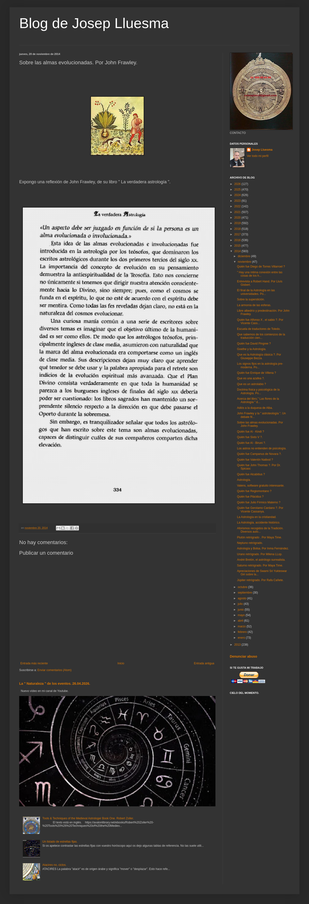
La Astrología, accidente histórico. (258, 522)
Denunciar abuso (243, 656)
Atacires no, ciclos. (54, 865)
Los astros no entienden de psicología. (261, 448)
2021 (238, 212)
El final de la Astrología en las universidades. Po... (256, 292)
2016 (238, 240)
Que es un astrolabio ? (251, 384)
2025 (238, 189)
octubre (243, 587)
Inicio (121, 663)
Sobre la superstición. (251, 299)
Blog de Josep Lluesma (94, 23)
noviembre (245, 261)
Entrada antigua (204, 663)
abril (241, 620)
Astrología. (244, 480)
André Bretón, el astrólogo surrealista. (261, 559)
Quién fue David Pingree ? (254, 343)
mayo (242, 615)
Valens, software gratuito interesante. (260, 485)
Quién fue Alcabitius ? (251, 474)
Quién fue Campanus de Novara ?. (259, 454)
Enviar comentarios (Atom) (54, 670)
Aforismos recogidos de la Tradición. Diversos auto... (260, 530)
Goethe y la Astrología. (251, 349)
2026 (238, 184)
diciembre (244, 256)
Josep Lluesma (262, 149)
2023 (238, 200)
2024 (238, 195)
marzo (242, 626)
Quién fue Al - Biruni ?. (251, 443)
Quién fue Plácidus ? (250, 496)
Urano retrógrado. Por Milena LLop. (259, 554)
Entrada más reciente (34, 663)
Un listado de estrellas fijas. (59, 841)
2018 (238, 229)
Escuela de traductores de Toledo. (258, 329)
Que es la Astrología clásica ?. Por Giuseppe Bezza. (259, 356)
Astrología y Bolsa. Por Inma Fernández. (263, 548)
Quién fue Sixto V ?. (250, 437)
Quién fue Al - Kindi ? (250, 431)
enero (242, 637)
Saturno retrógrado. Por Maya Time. (260, 565)
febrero (243, 632)
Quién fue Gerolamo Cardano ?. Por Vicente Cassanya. (260, 509)
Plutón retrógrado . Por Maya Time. (259, 537)
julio (241, 604)
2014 (238, 251)
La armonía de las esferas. (254, 305)
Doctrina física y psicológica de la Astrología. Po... (258, 391)
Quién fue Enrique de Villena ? (256, 373)
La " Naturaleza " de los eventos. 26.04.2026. (54, 683)
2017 (238, 234)
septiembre (245, 592)
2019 (238, 223)
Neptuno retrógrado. (250, 543)
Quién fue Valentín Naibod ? (255, 459)
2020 (238, 217)
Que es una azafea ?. (251, 378)
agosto (242, 598)
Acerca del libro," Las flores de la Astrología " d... (258, 400)
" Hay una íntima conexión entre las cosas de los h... (259, 274)
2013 (238, 644)
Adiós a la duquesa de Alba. (255, 408)
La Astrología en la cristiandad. (256, 517)
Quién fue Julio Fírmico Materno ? (258, 502)
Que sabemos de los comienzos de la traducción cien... (261, 336)
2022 (238, 206)
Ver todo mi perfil (257, 156)
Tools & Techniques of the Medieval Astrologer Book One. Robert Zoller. (88, 818)
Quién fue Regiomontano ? (254, 491)
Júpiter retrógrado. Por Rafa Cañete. (260, 580)
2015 (238, 245)
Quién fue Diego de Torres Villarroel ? (261, 266)
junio (241, 609)
